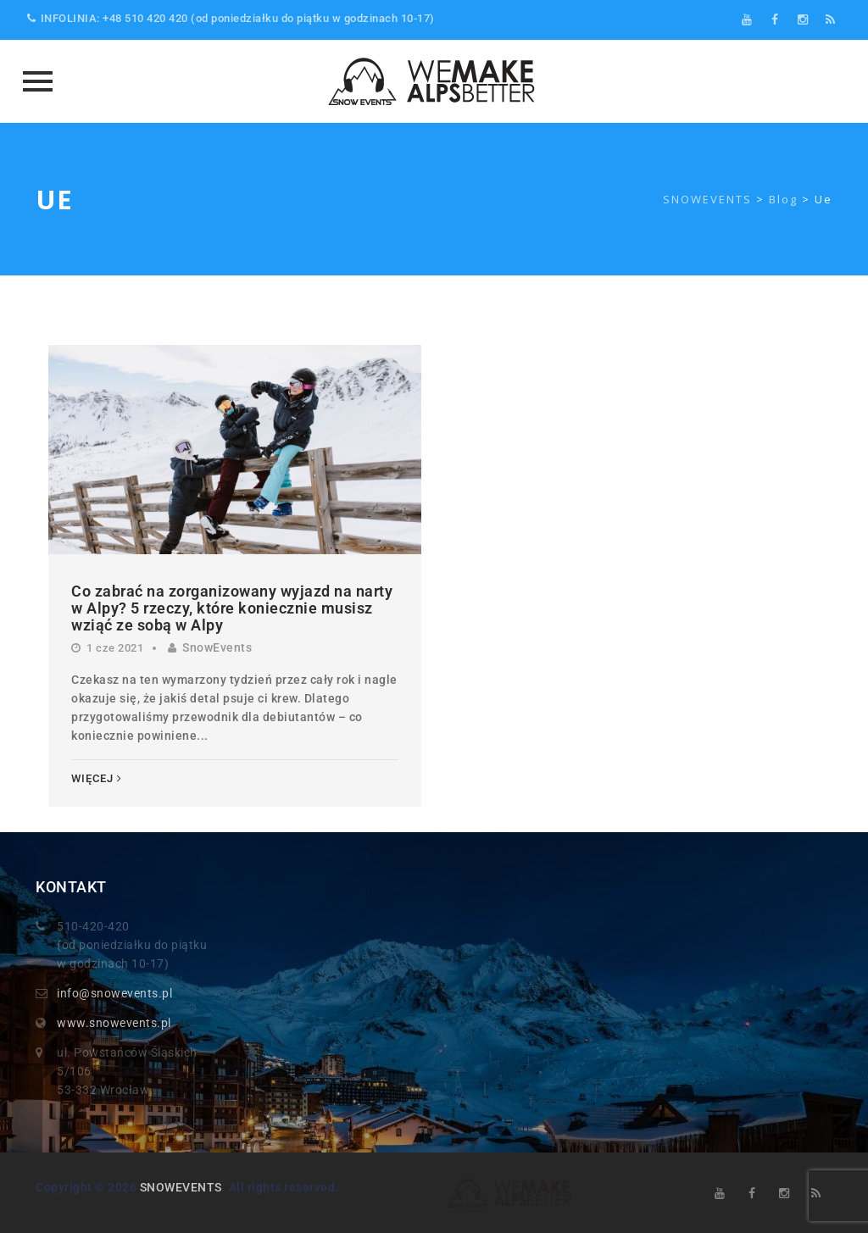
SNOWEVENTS (181, 1187)
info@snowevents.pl (114, 993)
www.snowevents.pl (114, 1023)
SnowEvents (217, 647)
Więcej (96, 778)
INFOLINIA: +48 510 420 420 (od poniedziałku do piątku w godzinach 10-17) (231, 18)
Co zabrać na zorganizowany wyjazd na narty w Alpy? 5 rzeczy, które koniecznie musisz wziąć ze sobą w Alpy (231, 608)
